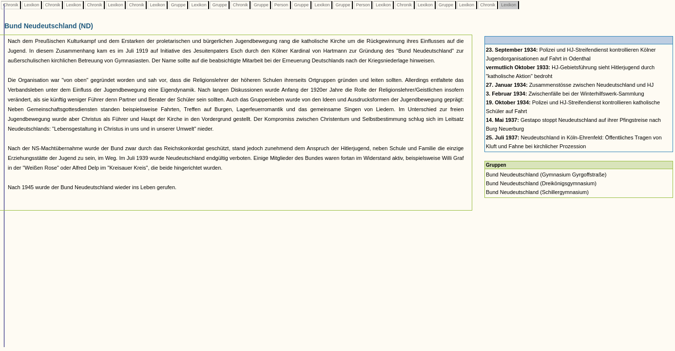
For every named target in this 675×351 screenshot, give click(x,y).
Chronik (10, 4)
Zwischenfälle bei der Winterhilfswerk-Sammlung (565, 94)
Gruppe (178, 4)
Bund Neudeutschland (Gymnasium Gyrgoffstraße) (546, 174)
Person (281, 4)
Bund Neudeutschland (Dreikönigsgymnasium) (541, 183)
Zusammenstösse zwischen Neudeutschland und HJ (570, 85)
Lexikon (31, 4)
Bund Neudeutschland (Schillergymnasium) (537, 192)
